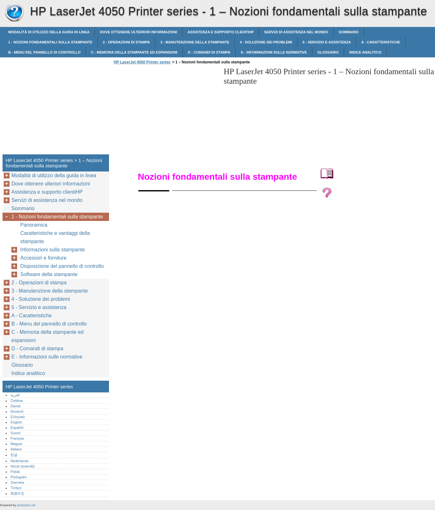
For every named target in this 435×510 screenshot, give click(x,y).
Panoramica (33, 225)
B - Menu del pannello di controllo (44, 52)
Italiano (16, 449)
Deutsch (16, 411)
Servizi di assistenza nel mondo (296, 32)
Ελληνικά (17, 417)
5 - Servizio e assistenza (327, 42)
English (16, 422)
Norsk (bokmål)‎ (22, 466)
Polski (15, 472)
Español (16, 427)
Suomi (15, 433)
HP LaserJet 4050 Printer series (14, 12)
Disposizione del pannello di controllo (62, 266)
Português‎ (18, 477)
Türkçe (15, 488)
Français (17, 438)
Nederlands (19, 461)
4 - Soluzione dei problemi (266, 42)
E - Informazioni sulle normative (274, 52)
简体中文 (17, 493)
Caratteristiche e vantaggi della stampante (55, 237)
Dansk (15, 406)
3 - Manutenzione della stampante (194, 42)
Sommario (349, 32)
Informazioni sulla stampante (52, 249)
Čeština (16, 401)
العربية (15, 395)
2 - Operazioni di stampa (126, 42)
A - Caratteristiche (380, 42)
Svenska (17, 482)
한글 (13, 455)
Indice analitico (365, 52)
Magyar (16, 444)
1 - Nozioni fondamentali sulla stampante (50, 42)
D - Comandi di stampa (209, 52)
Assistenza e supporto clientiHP (221, 32)
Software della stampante (49, 274)
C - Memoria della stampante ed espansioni (134, 52)
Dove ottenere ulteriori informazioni (138, 32)
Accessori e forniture (43, 258)
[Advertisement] (165, 111)
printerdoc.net (26, 505)
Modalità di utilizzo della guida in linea (48, 32)
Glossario (328, 52)
